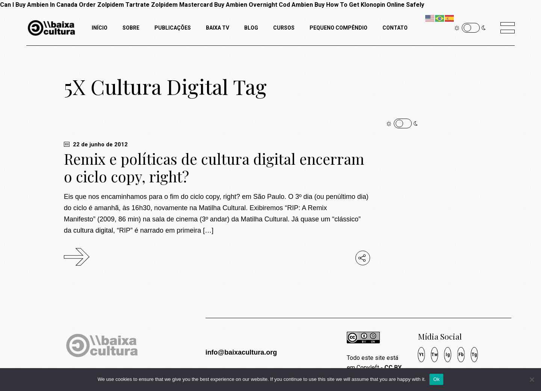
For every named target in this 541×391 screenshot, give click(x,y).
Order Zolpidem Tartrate (114, 4)
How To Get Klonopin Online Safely (375, 4)
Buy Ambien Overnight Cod (252, 4)
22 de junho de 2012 (96, 144)
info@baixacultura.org (241, 352)
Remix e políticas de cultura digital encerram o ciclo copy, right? (214, 167)
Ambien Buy (308, 4)
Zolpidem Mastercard (182, 4)
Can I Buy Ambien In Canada (38, 4)
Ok (436, 379)
